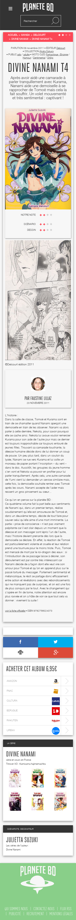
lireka (33, 731)
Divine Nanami (21, 754)
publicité (15, 914)
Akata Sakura (47, 51)
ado (19, 54)
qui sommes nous (16, 909)
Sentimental (39, 57)
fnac (33, 691)
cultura (33, 701)
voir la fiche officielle (15, 610)
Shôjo (50, 57)
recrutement (35, 914)
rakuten (33, 721)
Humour (27, 57)
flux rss (66, 909)
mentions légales (61, 914)
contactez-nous (44, 909)
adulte (26, 54)
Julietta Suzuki (22, 840)
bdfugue (33, 711)
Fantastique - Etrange (57, 54)
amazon (33, 681)
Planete (38, 7)
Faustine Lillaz (40, 398)
